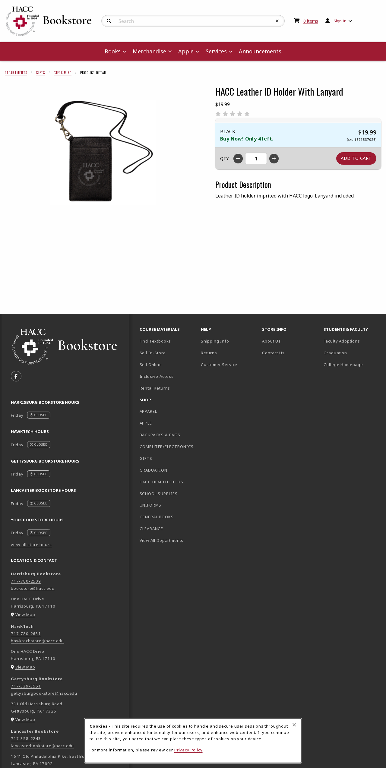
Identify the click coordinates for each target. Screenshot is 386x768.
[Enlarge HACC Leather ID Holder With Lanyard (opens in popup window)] (103, 152)
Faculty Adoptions (342, 341)
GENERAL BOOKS (157, 517)
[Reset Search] (277, 21)
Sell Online (151, 364)
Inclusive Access (157, 376)
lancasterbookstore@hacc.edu (42, 745)
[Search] (109, 21)
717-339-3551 (26, 686)
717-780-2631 (26, 633)
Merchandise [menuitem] (149, 51)
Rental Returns (155, 388)
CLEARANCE (151, 528)
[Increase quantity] (274, 158)
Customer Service (219, 364)
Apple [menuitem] (186, 51)
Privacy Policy (188, 750)
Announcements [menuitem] (260, 51)
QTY (224, 158)
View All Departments (162, 540)
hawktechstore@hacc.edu (37, 640)
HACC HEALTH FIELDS (161, 482)
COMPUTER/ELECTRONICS (167, 446)
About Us (271, 341)
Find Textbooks (155, 341)
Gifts (40, 72)
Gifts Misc (62, 72)
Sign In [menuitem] (340, 21)
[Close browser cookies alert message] (294, 724)
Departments (16, 72)
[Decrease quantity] (238, 158)
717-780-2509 (26, 581)
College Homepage (352, 364)
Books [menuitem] (113, 51)
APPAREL (148, 411)
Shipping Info (215, 341)
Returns (209, 353)
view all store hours (31, 544)
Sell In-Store (153, 353)
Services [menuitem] (216, 51)
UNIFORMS (151, 505)
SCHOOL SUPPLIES (159, 493)
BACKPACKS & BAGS (160, 435)
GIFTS (146, 458)
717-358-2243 (26, 738)
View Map (25, 614)
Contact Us (273, 353)
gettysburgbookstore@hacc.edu (44, 693)
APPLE (146, 423)
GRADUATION (153, 470)
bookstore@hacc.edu (33, 588)
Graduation (335, 353)
